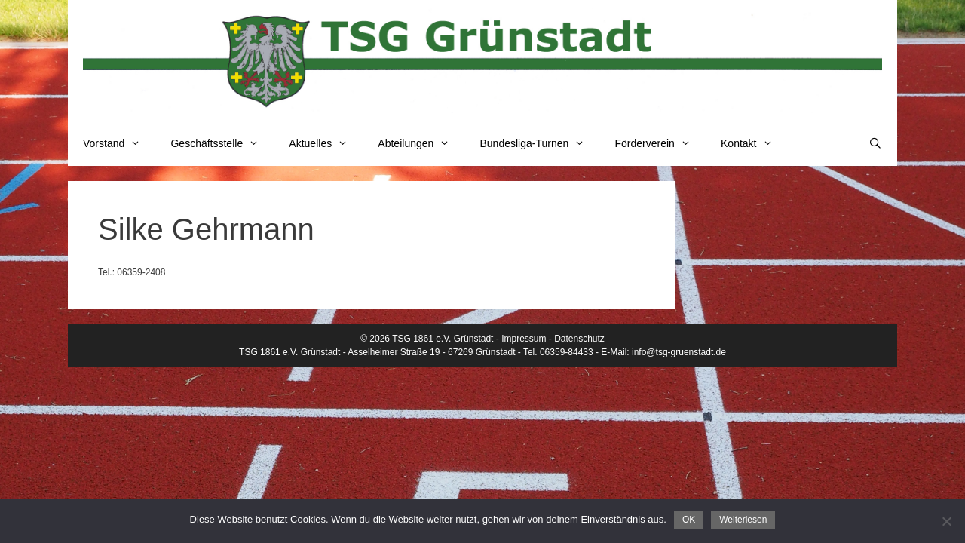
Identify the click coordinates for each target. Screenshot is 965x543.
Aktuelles (326, 143)
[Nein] (946, 521)
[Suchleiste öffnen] (875, 143)
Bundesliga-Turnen (540, 143)
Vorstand (119, 143)
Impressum (523, 338)
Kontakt (754, 143)
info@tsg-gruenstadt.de (679, 352)
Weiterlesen (743, 519)
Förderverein (660, 143)
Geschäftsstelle (222, 143)
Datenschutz (579, 338)
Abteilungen (421, 143)
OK (688, 519)
